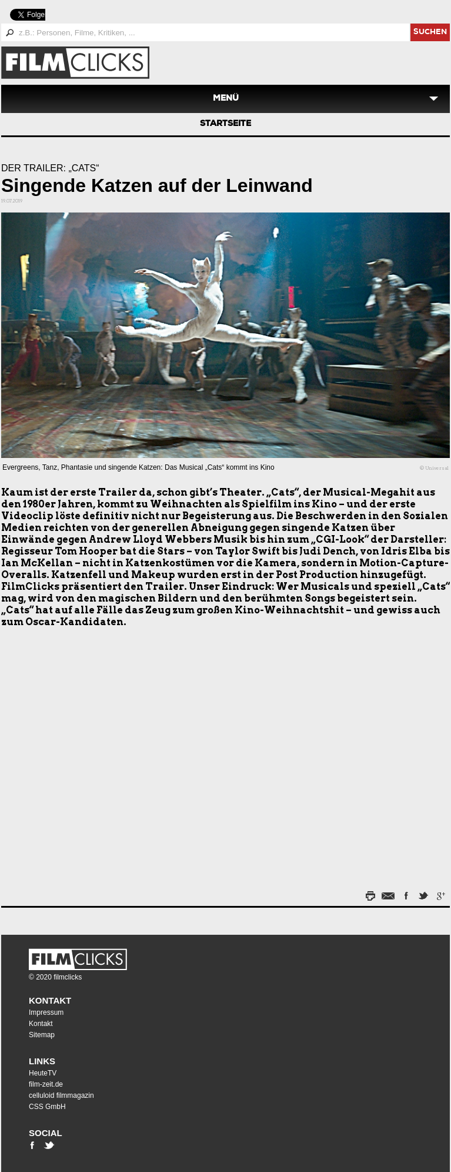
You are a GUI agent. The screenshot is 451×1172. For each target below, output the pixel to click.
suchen (430, 32)
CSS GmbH (47, 1107)
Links (42, 1061)
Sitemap (42, 1035)
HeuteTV (42, 1073)
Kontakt (50, 1000)
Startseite (225, 124)
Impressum (46, 1012)
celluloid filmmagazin (61, 1095)
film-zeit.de (46, 1084)
